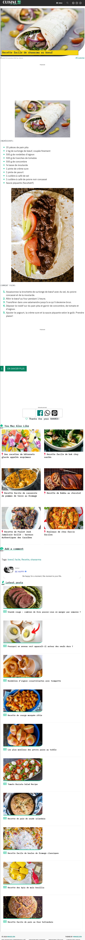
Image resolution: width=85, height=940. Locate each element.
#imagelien (77, 937)
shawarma (36, 559)
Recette (25, 559)
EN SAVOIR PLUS (15, 368)
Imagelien (11, 937)
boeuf (11, 559)
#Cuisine (79, 57)
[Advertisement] (42, 81)
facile (17, 559)
